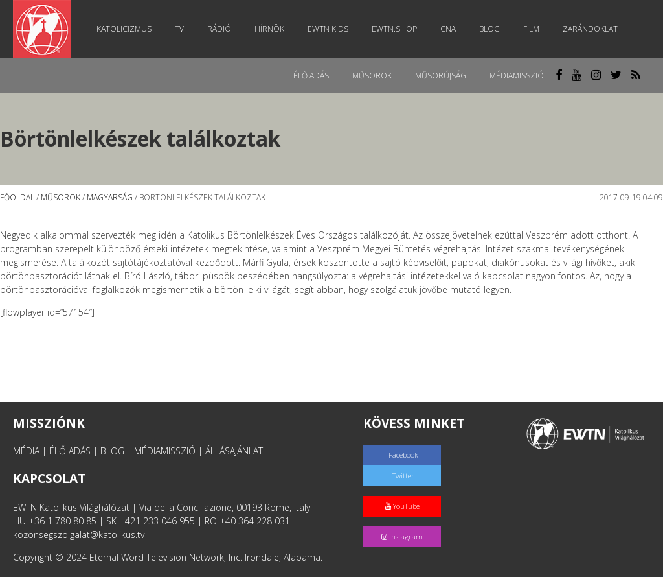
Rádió (219, 28)
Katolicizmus (124, 28)
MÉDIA (26, 451)
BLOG (112, 451)
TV (179, 28)
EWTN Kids (328, 28)
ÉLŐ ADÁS (70, 451)
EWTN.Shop (394, 28)
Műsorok (372, 75)
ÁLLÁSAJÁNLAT (234, 451)
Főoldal (17, 197)
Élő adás (311, 75)
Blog (489, 28)
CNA (448, 28)
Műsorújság (440, 75)
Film (531, 28)
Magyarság (110, 197)
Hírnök (269, 28)
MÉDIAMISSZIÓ (165, 451)
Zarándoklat (590, 28)
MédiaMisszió (516, 75)
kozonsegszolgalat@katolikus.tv (78, 534)
